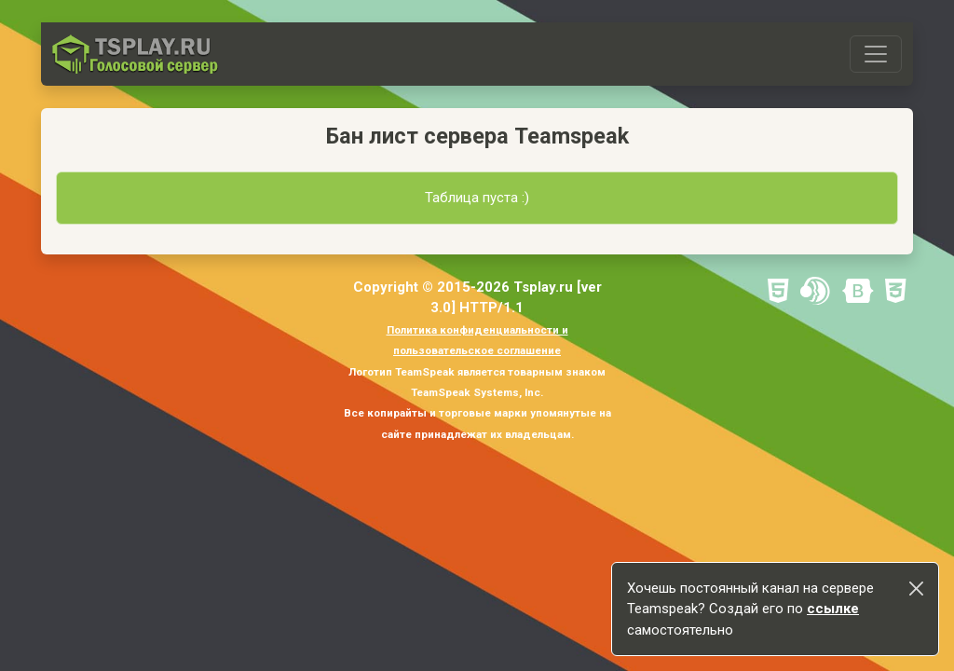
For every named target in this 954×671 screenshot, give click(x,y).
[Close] (916, 588)
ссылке (833, 608)
